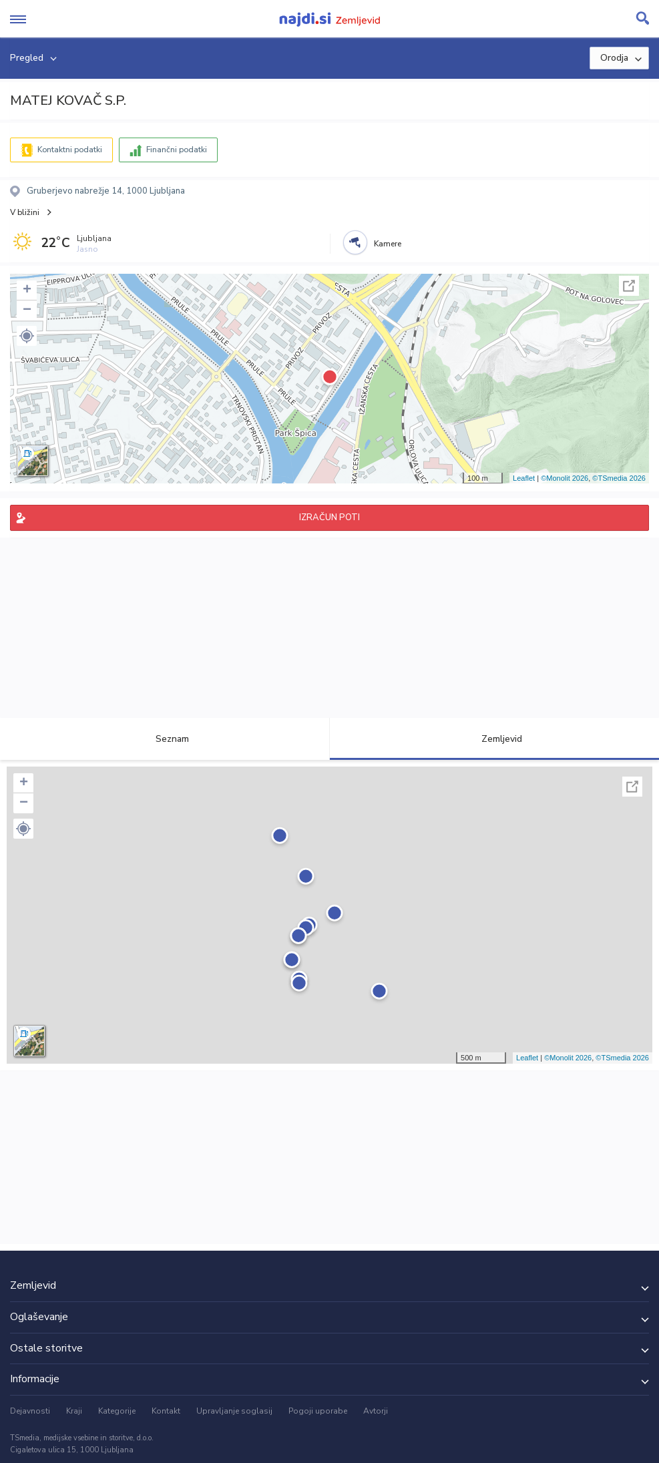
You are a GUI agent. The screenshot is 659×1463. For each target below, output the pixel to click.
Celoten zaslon (629, 286)
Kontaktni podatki (69, 149)
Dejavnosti (30, 1411)
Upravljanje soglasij (234, 1411)
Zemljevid (494, 739)
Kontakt (166, 1411)
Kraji (74, 1411)
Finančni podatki (176, 149)
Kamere (387, 243)
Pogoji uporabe (317, 1411)
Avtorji (375, 1411)
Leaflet (524, 478)
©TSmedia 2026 (619, 478)
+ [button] (27, 290)
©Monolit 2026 (564, 478)
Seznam (164, 739)
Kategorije (117, 1411)
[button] (27, 336)
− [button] (27, 310)
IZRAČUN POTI (329, 517)
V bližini (24, 212)
